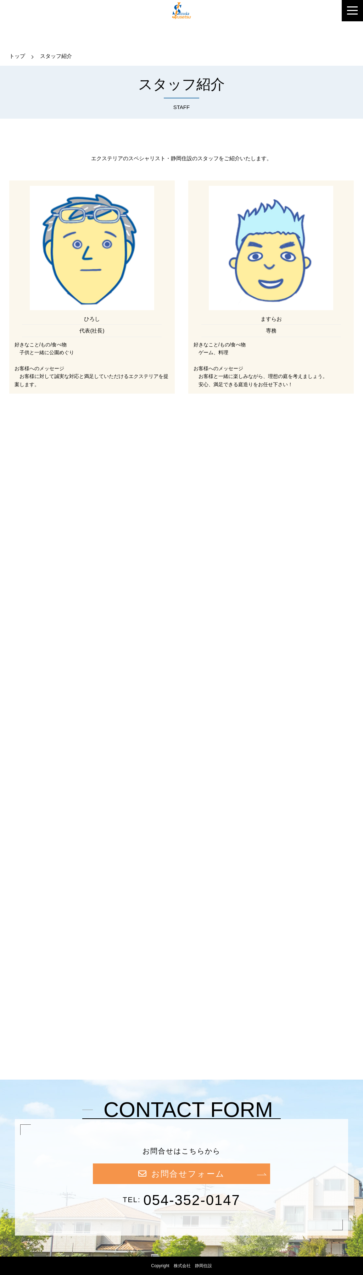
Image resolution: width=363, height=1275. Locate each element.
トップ (17, 56)
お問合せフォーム (181, 1173)
